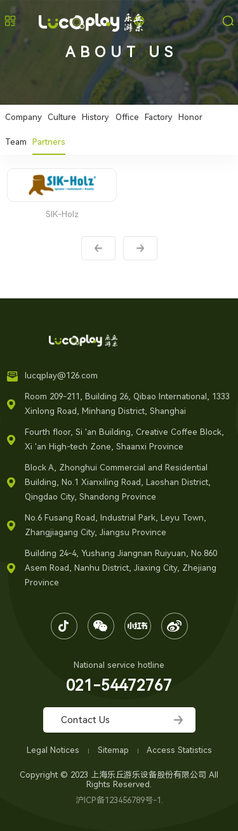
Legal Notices (54, 750)
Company (23, 117)
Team (16, 142)
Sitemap (114, 750)
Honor (190, 117)
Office (127, 117)
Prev (98, 248)
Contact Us (85, 720)
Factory (159, 117)
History (95, 117)
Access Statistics (179, 750)
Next (140, 248)
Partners (48, 142)
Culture (62, 117)
